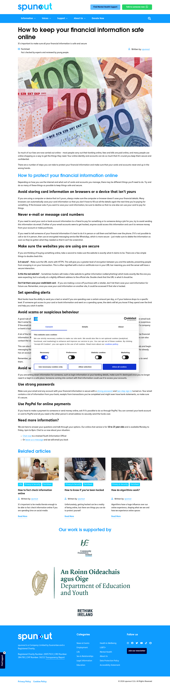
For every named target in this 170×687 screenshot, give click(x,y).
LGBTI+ (103, 648)
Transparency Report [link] (55, 658)
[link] (35, 637)
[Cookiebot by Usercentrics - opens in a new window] (125, 319)
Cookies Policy (40, 682)
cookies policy (111, 344)
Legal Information (84, 661)
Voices (45, 18)
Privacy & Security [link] (32, 484)
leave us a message (34, 440)
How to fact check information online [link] (35, 492)
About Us (78, 18)
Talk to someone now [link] (135, 7)
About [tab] (121, 327)
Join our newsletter (136, 651)
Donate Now (98, 18)
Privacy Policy (24, 682)
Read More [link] (22, 516)
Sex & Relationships (85, 656)
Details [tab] (85, 327)
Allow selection (84, 367)
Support (61, 18)
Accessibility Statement (110, 665)
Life (78, 652)
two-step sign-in (124, 391)
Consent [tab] (49, 327)
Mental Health (106, 652)
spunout (146, 49)
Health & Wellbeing (108, 643)
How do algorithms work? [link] (125, 490)
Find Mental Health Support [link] (105, 7)
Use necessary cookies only (50, 367)
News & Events (83, 643)
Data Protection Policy (109, 661)
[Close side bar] (4, 652)
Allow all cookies (119, 367)
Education (81, 665)
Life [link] (20, 484)
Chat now (27, 436)
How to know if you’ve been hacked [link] (84, 490)
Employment (82, 648)
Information (27, 18)
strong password (105, 391)
